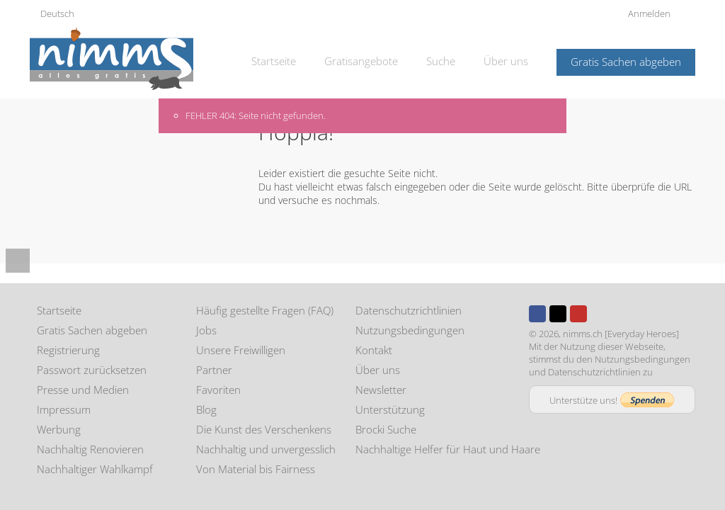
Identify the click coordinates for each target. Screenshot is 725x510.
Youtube (578, 313)
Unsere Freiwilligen (240, 350)
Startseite (273, 61)
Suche (440, 61)
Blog (206, 409)
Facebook (537, 313)
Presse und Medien (83, 389)
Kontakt (373, 350)
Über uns (506, 61)
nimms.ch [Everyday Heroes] (621, 333)
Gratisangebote (361, 61)
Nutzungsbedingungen (409, 330)
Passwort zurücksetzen (92, 370)
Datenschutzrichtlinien (408, 310)
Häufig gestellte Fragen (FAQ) (264, 310)
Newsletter (380, 389)
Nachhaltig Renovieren (90, 449)
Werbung (59, 429)
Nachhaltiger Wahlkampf (95, 469)
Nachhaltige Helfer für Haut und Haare (447, 449)
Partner (214, 370)
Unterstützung (390, 409)
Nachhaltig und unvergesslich (266, 449)
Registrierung (68, 350)
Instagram (598, 313)
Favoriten (218, 389)
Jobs (206, 330)
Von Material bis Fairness (255, 469)
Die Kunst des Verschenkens (263, 429)
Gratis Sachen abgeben (626, 62)
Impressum (64, 409)
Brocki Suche (385, 429)
